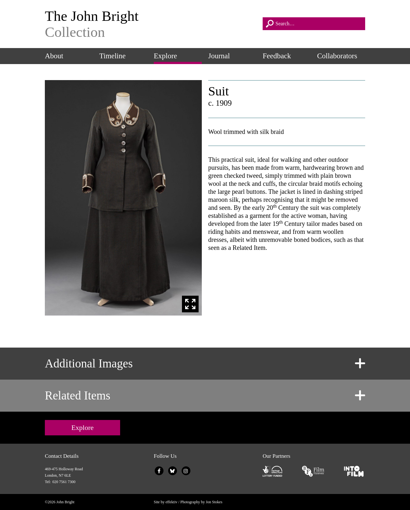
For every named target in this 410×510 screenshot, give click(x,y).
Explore (165, 56)
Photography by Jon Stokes (201, 502)
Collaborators (337, 56)
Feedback (277, 56)
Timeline (112, 56)
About (54, 56)
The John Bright (150, 24)
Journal (219, 56)
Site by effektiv (165, 502)
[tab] (205, 364)
